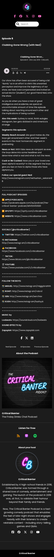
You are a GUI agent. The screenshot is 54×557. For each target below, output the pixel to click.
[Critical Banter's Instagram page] (32, 16)
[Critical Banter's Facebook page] (15, 16)
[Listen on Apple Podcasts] (26, 436)
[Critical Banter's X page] (26, 16)
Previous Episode (41, 347)
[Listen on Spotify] (35, 436)
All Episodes (25, 347)
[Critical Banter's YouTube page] (39, 532)
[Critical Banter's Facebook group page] (19, 16)
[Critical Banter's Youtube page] (38, 16)
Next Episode (11, 347)
